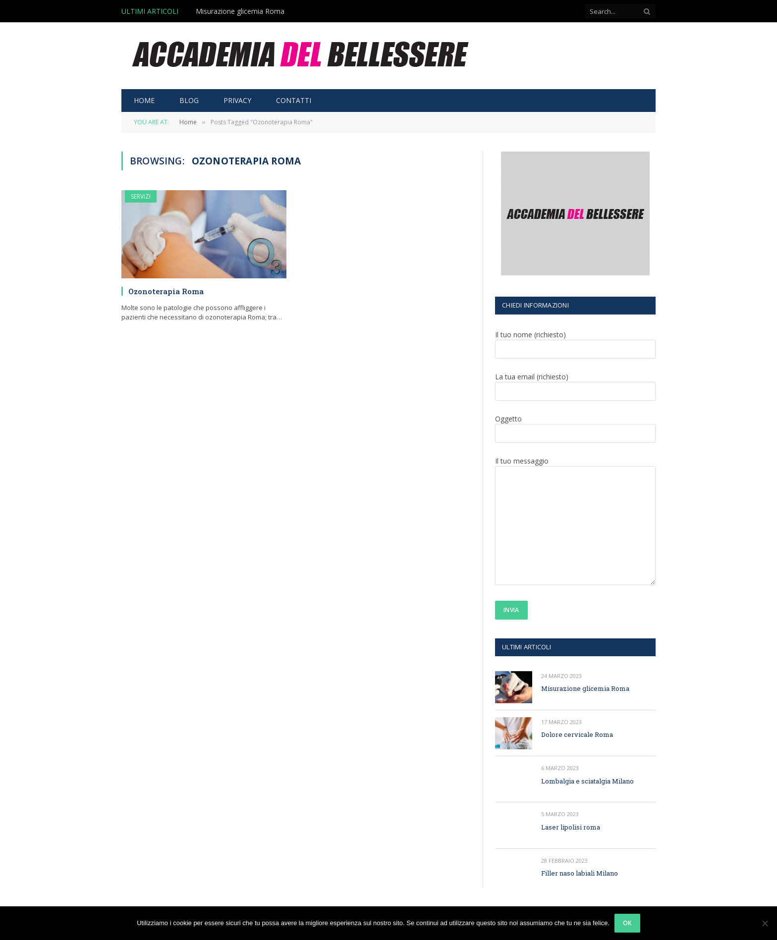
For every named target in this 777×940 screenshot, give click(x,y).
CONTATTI (293, 100)
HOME (144, 100)
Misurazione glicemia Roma (240, 11)
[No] (765, 923)
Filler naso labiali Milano (579, 873)
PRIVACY (237, 100)
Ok (627, 923)
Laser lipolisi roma (570, 827)
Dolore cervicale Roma (577, 734)
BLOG (189, 100)
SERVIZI (141, 196)
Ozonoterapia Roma (166, 291)
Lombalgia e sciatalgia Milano (587, 781)
